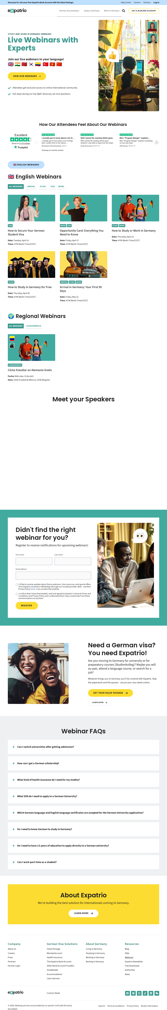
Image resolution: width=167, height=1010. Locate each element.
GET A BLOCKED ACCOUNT (144, 10)
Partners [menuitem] (12, 962)
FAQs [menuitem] (127, 953)
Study (43, 186)
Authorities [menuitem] (130, 971)
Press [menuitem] (10, 958)
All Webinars (16, 186)
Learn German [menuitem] (54, 980)
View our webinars (27, 76)
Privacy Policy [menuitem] (133, 1008)
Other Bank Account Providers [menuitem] (61, 967)
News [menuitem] (127, 976)
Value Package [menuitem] (54, 949)
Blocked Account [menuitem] (55, 953)
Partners (147, 2)
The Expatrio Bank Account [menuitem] (60, 962)
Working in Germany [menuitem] (96, 958)
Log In (156, 2)
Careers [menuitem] (11, 953)
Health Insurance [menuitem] (55, 958)
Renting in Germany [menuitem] (95, 962)
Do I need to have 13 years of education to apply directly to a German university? (61, 845)
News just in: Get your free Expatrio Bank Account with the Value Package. (41, 2)
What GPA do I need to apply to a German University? (45, 796)
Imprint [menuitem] (101, 1008)
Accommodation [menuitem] (55, 976)
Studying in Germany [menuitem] (96, 953)
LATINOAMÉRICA (33, 326)
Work (61, 186)
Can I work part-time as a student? (35, 862)
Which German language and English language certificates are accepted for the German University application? (78, 812)
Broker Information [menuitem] (149, 1008)
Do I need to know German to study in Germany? (42, 829)
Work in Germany (111, 10)
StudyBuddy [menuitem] (53, 971)
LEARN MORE (83, 913)
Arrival (31, 186)
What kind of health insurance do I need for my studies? (46, 779)
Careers (137, 2)
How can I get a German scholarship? (36, 763)
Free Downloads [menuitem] (133, 967)
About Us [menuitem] (12, 949)
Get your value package (110, 693)
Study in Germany (91, 10)
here (33, 588)
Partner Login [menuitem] (14, 967)
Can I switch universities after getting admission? (43, 747)
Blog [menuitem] (127, 949)
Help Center (126, 2)
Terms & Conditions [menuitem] (115, 1008)
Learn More (99, 702)
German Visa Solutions (69, 10)
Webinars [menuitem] (129, 958)
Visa (53, 186)
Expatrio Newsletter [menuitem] (134, 962)
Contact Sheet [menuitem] (54, 995)
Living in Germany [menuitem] (94, 949)
